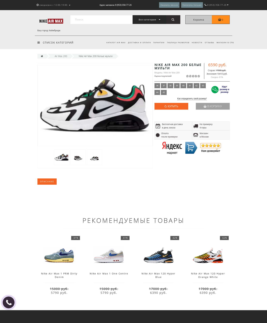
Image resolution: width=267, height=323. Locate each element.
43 (203, 85)
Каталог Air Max (112, 42)
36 (157, 85)
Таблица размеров (176, 42)
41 (190, 85)
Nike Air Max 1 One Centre (109, 273)
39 (177, 85)
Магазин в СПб (225, 42)
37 (164, 85)
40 (183, 85)
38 (170, 85)
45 (164, 92)
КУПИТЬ (173, 106)
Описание (47, 181)
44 (157, 92)
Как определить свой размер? (192, 98)
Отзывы (209, 42)
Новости (196, 42)
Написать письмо (192, 5)
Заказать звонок (169, 5)
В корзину (213, 106)
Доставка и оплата (136, 42)
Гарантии (157, 42)
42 (196, 85)
